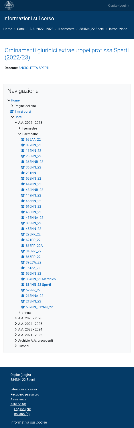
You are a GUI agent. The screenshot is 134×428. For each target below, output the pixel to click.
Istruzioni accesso (23, 389)
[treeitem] (67, 223)
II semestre (66, 29)
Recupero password (24, 394)
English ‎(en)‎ (22, 409)
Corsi (21, 29)
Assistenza (18, 399)
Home (7, 29)
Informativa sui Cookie (28, 422)
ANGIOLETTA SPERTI (33, 68)
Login (124, 6)
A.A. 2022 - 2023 (41, 29)
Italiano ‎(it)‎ (18, 404)
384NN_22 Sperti (91, 29)
